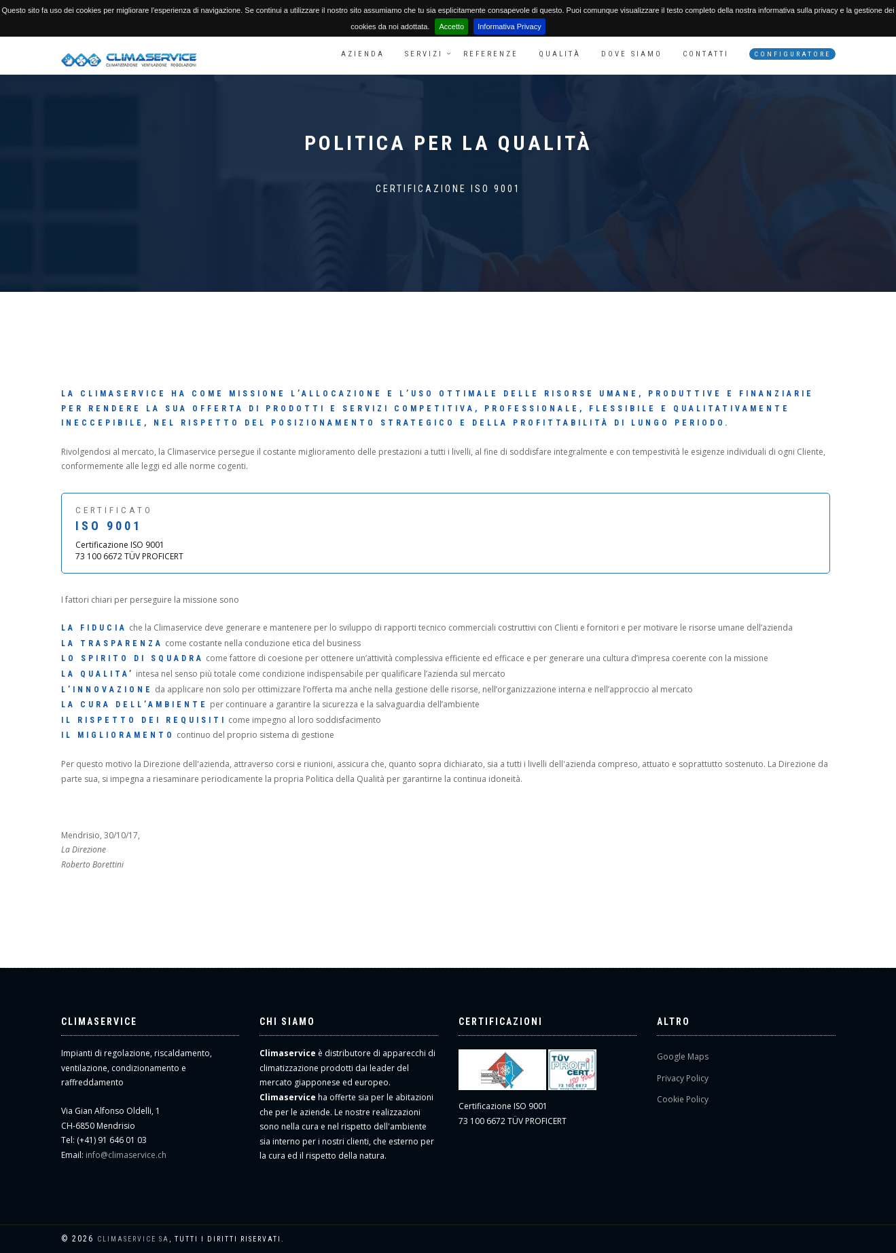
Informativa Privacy (509, 26)
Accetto (451, 26)
